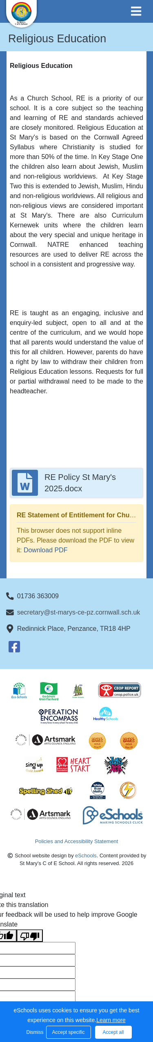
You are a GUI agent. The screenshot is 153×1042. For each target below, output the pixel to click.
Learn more (111, 1020)
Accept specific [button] (68, 1032)
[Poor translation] (30, 935)
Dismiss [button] (34, 1032)
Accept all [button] (113, 1032)
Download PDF (46, 550)
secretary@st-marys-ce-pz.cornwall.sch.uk (78, 612)
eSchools (86, 855)
